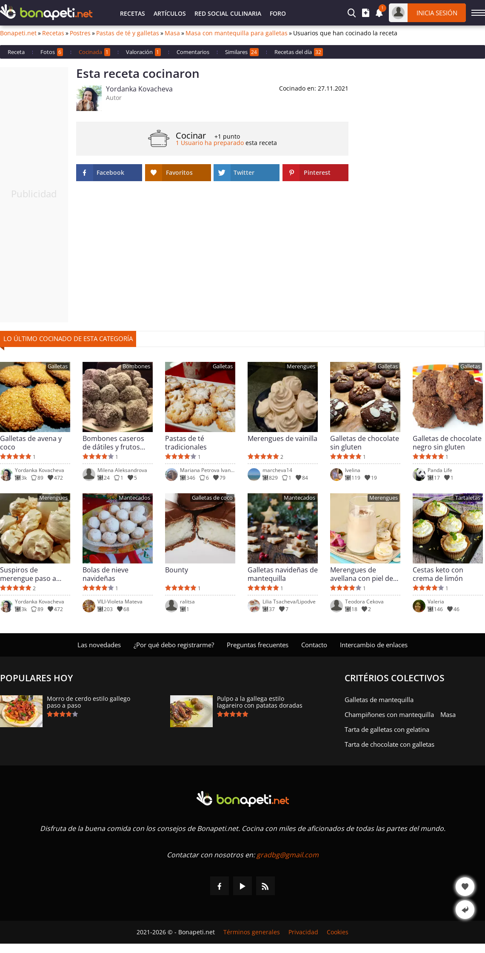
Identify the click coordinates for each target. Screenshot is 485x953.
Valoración (143, 52)
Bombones (136, 366)
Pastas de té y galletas (127, 33)
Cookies (337, 932)
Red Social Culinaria (227, 13)
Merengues (301, 366)
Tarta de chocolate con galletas (389, 744)
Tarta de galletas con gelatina (387, 729)
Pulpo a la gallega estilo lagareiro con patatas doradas (259, 702)
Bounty (176, 570)
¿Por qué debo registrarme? (174, 644)
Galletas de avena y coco (31, 442)
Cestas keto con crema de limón (438, 574)
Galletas (58, 366)
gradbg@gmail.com (288, 854)
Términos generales (251, 932)
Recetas (132, 13)
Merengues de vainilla (282, 438)
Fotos (51, 52)
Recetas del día (298, 52)
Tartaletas (467, 497)
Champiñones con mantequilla (389, 714)
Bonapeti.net (18, 33)
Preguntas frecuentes (257, 644)
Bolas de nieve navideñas (105, 574)
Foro (278, 13)
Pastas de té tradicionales (186, 442)
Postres (80, 33)
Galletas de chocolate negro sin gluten (447, 442)
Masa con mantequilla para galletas (236, 33)
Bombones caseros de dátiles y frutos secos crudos (113, 442)
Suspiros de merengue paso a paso (28, 574)
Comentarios (193, 52)
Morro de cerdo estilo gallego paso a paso (88, 702)
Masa (172, 33)
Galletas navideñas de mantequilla (283, 574)
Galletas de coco (212, 497)
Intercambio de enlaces (374, 644)
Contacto (314, 644)
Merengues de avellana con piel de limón (361, 574)
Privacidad (303, 932)
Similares (242, 52)
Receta (16, 52)
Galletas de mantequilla (379, 699)
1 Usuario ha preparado (210, 143)
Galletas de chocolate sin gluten (364, 442)
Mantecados (134, 497)
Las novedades (99, 644)
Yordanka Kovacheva (139, 89)
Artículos (170, 13)
